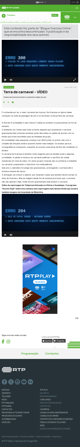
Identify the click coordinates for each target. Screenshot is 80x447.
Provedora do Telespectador (15, 412)
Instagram (17, 382)
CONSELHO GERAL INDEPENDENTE (54, 412)
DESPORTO (6, 393)
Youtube (24, 382)
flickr (30, 382)
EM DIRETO (44, 393)
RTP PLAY (44, 390)
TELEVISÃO (6, 396)
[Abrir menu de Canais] (70, 17)
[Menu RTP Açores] (78, 8)
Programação (29, 353)
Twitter (11, 382)
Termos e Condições (43, 437)
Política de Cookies (27, 437)
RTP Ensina (6, 406)
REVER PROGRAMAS (48, 396)
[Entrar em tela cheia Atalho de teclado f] (74, 80)
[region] (40, 61)
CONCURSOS (45, 399)
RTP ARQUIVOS (8, 403)
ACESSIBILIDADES (9, 419)
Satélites (6, 422)
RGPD (42, 425)
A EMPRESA (44, 409)
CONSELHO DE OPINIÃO (49, 415)
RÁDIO (4, 399)
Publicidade (56, 437)
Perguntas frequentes (50, 403)
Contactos (52, 353)
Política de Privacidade (10, 437)
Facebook (4, 382)
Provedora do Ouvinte (12, 415)
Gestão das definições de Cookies (55, 428)
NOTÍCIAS (5, 390)
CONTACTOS (7, 409)
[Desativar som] (11, 80)
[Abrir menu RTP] (40, 2)
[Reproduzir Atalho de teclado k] (5, 80)
